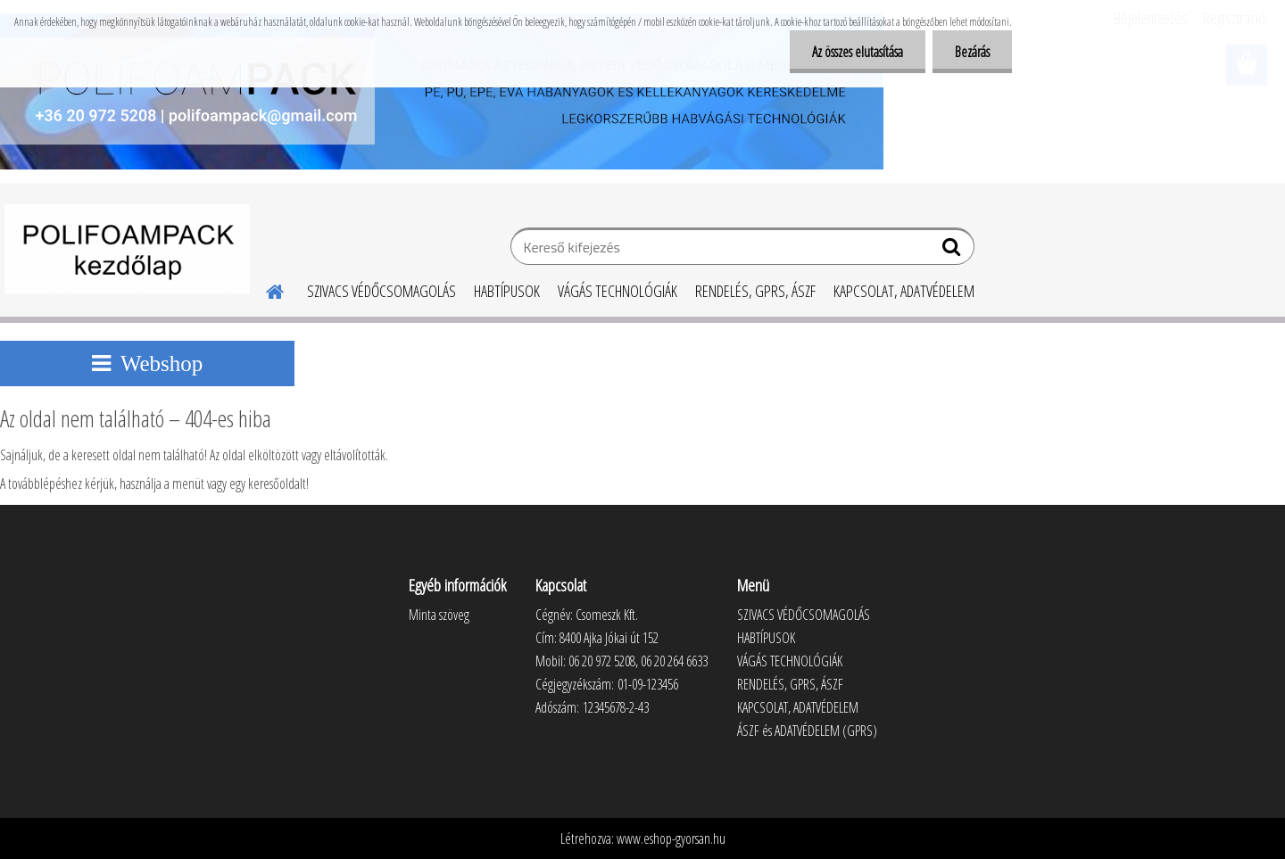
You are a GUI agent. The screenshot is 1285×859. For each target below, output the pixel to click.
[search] (953, 250)
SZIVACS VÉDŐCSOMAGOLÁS (381, 290)
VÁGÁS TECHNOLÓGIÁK (617, 290)
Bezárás (972, 52)
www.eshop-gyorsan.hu (671, 838)
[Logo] (127, 248)
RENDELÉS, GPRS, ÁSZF (755, 290)
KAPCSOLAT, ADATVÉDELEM (903, 290)
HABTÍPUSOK (507, 290)
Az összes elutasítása (857, 52)
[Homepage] (264, 289)
